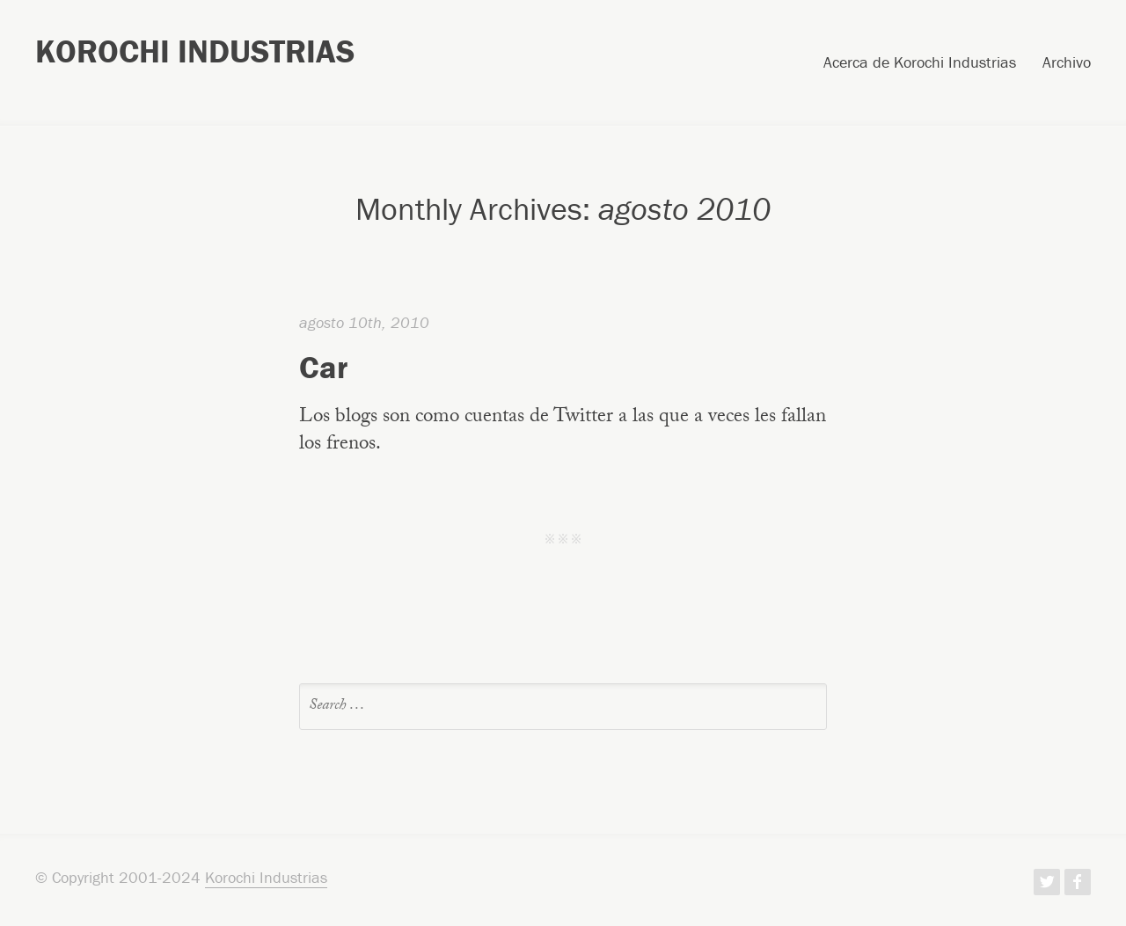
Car (323, 366)
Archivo (1066, 63)
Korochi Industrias (195, 51)
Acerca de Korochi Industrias (919, 63)
